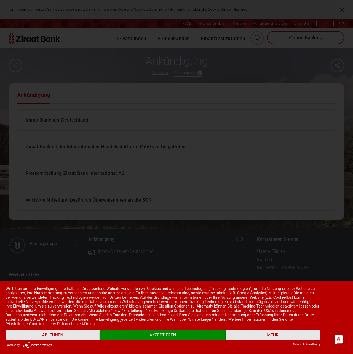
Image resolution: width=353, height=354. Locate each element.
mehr (273, 335)
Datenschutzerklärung (306, 344)
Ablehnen (52, 335)
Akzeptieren (162, 335)
